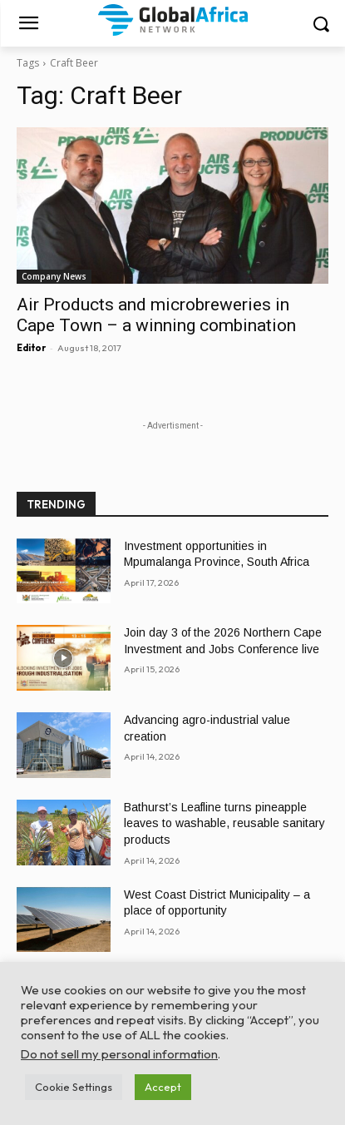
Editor (31, 348)
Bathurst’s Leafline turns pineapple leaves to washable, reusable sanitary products (224, 823)
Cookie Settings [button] (73, 1086)
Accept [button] (163, 1086)
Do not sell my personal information (119, 1054)
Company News (54, 276)
